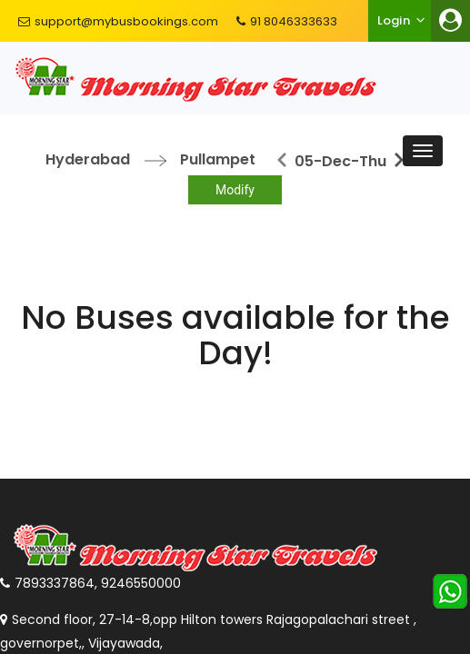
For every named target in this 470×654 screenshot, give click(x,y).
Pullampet (217, 159)
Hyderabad (87, 159)
